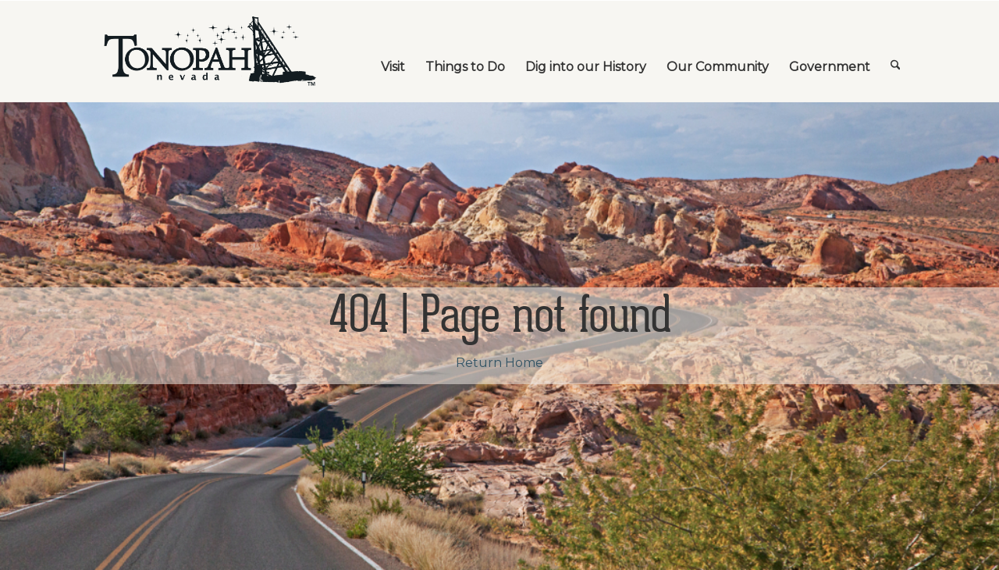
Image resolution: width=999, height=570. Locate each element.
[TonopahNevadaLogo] (209, 51)
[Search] (895, 51)
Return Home (499, 362)
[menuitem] (393, 51)
